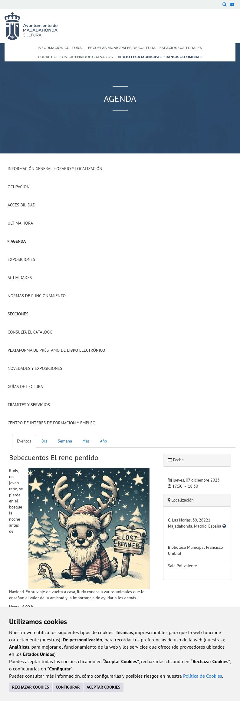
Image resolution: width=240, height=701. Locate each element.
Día (44, 441)
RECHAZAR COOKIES (30, 687)
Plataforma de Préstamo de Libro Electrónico (56, 350)
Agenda (18, 241)
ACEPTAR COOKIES (103, 687)
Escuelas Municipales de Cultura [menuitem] (122, 48)
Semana (65, 441)
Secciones (18, 314)
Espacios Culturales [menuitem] (180, 48)
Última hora (20, 223)
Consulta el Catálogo (30, 332)
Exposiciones (21, 259)
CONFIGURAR (68, 687)
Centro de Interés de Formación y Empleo (52, 423)
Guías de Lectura (25, 386)
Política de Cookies (202, 676)
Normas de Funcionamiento (37, 295)
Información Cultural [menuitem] (61, 48)
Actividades (20, 277)
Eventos (24, 441)
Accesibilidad (21, 205)
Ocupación (19, 186)
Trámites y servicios (29, 404)
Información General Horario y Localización (55, 168)
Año (103, 441)
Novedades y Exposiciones (35, 368)
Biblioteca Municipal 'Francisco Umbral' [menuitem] (160, 57)
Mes (86, 441)
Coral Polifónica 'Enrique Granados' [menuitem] (76, 57)
